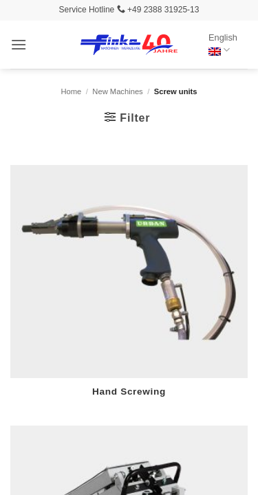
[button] (18, 44)
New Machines (117, 91)
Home (71, 91)
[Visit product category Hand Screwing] (129, 288)
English (222, 44)
